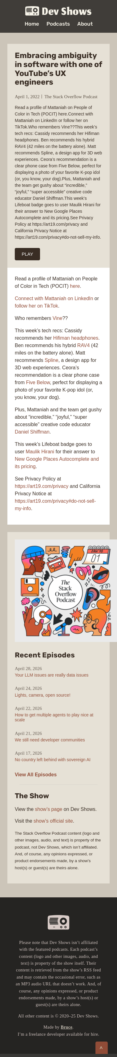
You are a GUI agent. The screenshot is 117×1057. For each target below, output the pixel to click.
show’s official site (53, 821)
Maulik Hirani (40, 451)
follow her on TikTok (36, 305)
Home (32, 24)
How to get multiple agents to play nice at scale (54, 717)
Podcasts (58, 24)
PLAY (27, 254)
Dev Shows (58, 11)
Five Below (38, 382)
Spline (51, 360)
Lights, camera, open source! (43, 695)
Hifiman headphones (76, 338)
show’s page (49, 809)
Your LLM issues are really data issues (51, 675)
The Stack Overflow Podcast (70, 96)
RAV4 (83, 345)
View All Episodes (36, 774)
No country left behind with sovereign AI (53, 759)
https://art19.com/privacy (41, 486)
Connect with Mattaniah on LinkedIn (54, 298)
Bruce (66, 1027)
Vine (58, 318)
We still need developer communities (50, 739)
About (85, 24)
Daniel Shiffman (32, 431)
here (75, 286)
